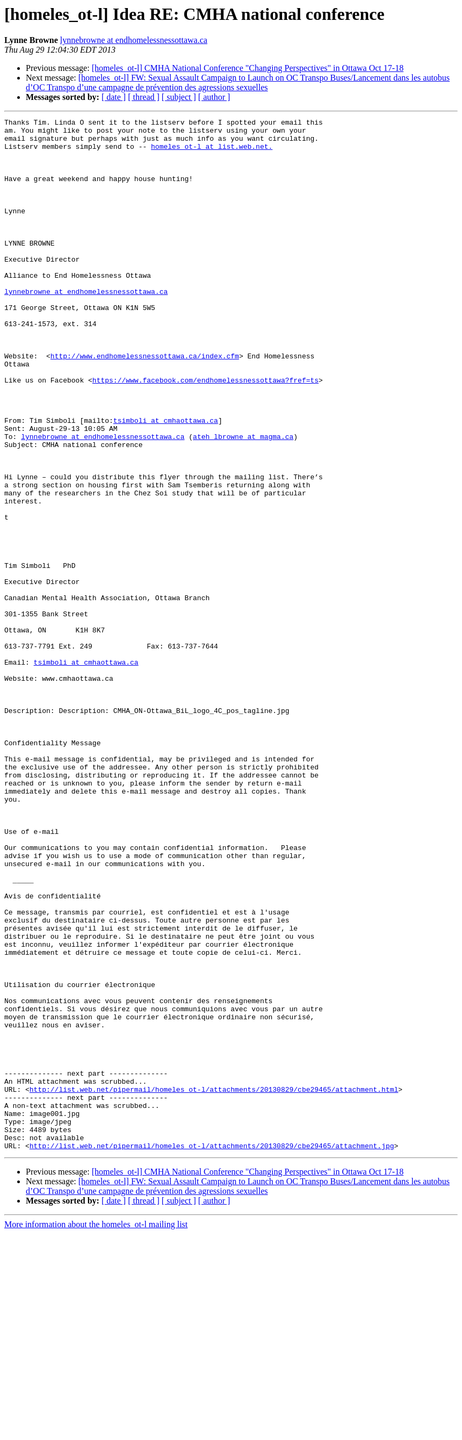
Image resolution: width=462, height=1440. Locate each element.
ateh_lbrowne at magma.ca (243, 501)
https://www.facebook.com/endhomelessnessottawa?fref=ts (205, 433)
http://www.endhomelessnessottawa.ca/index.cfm (144, 404)
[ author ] (214, 97)
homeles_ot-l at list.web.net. (211, 152)
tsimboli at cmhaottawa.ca (165, 481)
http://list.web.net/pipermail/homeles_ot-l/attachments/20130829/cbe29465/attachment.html (214, 1284)
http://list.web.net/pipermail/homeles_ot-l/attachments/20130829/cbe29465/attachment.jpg (212, 1352)
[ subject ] (179, 97)
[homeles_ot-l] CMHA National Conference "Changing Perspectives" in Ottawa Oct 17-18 (247, 68)
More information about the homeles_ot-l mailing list (95, 1430)
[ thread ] (144, 97)
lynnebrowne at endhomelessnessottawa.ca (133, 40)
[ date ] (114, 97)
